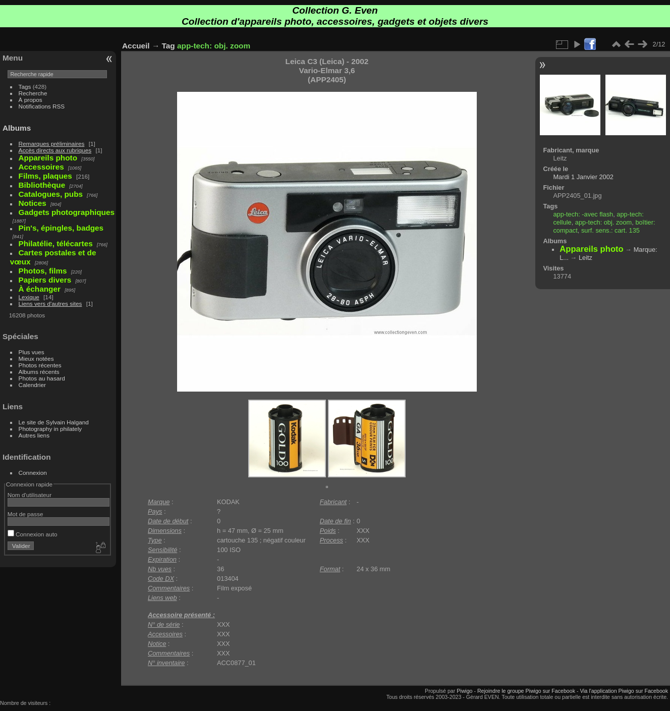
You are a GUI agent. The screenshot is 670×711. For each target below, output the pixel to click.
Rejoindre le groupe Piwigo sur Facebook (526, 691)
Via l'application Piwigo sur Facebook (624, 691)
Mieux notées (36, 358)
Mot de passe (25, 514)
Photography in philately (50, 428)
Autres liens (34, 435)
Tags (25, 86)
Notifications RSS (42, 106)
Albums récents (39, 371)
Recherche (33, 93)
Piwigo (464, 691)
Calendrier (32, 384)
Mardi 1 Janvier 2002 (583, 177)
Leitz (585, 257)
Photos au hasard (42, 378)
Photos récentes (40, 365)
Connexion (33, 472)
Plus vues (31, 352)
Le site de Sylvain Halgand (54, 422)
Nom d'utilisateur (29, 494)
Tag (168, 45)
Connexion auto (33, 534)
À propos (30, 99)
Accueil (136, 45)
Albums (17, 128)
